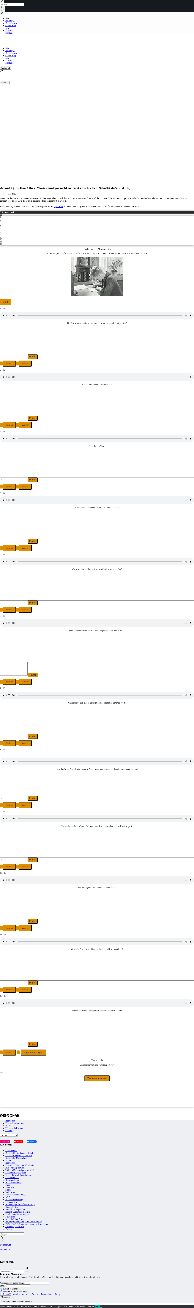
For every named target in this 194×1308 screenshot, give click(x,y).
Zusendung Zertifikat (14, 1226)
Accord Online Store (14, 1219)
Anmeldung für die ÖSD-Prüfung (20, 1204)
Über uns (9, 60)
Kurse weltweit (12, 1177)
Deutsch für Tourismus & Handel (19, 1153)
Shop (7, 1185)
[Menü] (5, 82)
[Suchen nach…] (12, 1233)
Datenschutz (5, 1245)
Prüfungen (10, 50)
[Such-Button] (2, 1238)
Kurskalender (11, 1150)
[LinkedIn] (11, 1116)
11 (1, 242)
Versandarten (11, 1202)
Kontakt (8, 63)
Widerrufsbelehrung (14, 1128)
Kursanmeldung (12, 1180)
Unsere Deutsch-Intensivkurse (18, 1175)
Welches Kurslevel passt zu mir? (19, 1170)
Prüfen (32, 356)
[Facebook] (1, 1116)
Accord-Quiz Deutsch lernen (17, 1212)
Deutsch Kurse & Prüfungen (14, 1291)
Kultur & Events (9, 1289)
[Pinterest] (8, 1116)
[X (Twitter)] (5, 1116)
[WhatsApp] (17, 1116)
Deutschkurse (11, 53)
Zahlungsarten (11, 1207)
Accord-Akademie (13, 1182)
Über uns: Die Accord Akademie (19, 1165)
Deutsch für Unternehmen (16, 1158)
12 (1, 244)
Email (2, 1286)
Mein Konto (10, 1192)
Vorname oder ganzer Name (12, 1283)
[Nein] (101, 1307)
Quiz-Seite (58, 206)
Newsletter (10, 1217)
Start (7, 48)
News (7, 58)
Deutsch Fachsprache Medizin (18, 1155)
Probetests (9, 1229)
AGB (7, 1126)
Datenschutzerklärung (14, 1123)
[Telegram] (14, 1116)
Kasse (8, 1190)
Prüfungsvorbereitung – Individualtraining (23, 1221)
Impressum (10, 1121)
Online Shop (10, 55)
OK (97, 1307)
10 (1, 239)
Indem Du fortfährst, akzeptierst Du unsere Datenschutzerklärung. (32, 1294)
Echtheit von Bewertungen (17, 1214)
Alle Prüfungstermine (14, 1168)
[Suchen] (5, 68)
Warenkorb (10, 1187)
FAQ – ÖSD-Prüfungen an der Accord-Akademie (26, 1224)
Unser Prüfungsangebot (15, 1172)
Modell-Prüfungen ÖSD (15, 1209)
